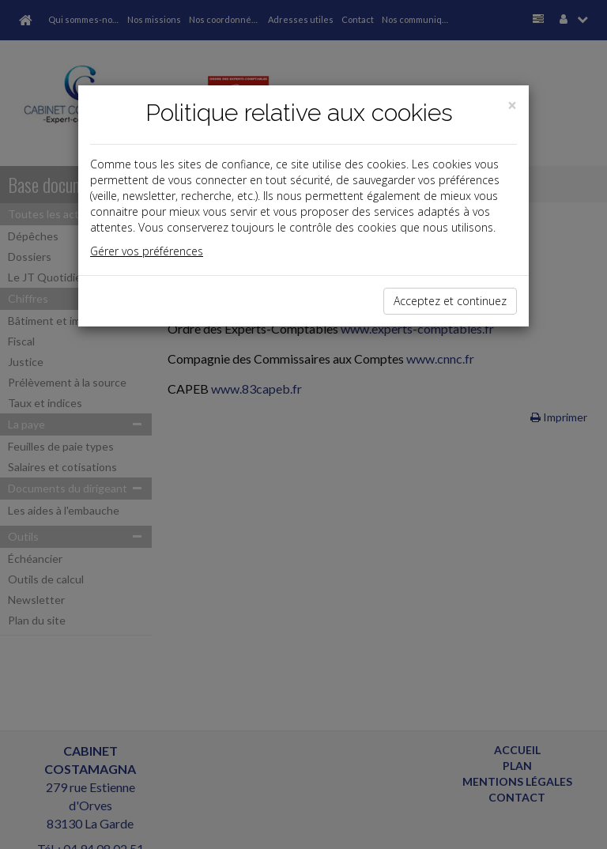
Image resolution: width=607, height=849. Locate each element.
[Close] (512, 105)
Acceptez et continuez (450, 300)
